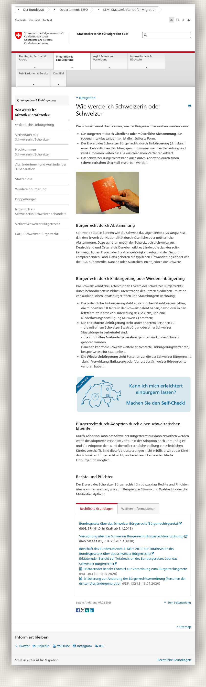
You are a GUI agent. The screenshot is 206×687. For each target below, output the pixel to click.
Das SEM (58, 73)
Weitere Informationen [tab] (138, 508)
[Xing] (87, 610)
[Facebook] (78, 610)
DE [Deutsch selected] (171, 20)
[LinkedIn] (92, 610)
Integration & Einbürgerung (69, 59)
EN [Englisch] (188, 20)
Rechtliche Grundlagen (174, 660)
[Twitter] (83, 610)
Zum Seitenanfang (179, 602)
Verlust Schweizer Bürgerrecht (37, 224)
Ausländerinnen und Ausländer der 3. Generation (40, 166)
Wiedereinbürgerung (30, 189)
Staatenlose (23, 179)
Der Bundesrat (31, 9)
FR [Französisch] (177, 20)
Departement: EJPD (71, 9)
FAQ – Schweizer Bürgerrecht (36, 234)
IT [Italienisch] (183, 20)
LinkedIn (43, 646)
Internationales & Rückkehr (141, 58)
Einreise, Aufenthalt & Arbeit (32, 58)
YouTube (63, 646)
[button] (146, 35)
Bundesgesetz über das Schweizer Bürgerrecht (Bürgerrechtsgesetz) (128, 523)
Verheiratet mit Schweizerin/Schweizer (32, 137)
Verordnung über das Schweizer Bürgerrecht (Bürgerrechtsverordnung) (131, 536)
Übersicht (34, 20)
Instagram (84, 646)
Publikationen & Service (33, 73)
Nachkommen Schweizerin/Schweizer (32, 151)
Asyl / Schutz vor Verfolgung (103, 58)
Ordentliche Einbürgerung (34, 125)
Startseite (20, 20)
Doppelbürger (25, 199)
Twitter (24, 646)
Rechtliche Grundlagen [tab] (97, 508)
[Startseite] (72, 38)
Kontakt (47, 20)
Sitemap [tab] (185, 627)
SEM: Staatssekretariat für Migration (127, 9)
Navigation (87, 98)
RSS (101, 646)
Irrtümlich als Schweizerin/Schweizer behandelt (40, 211)
